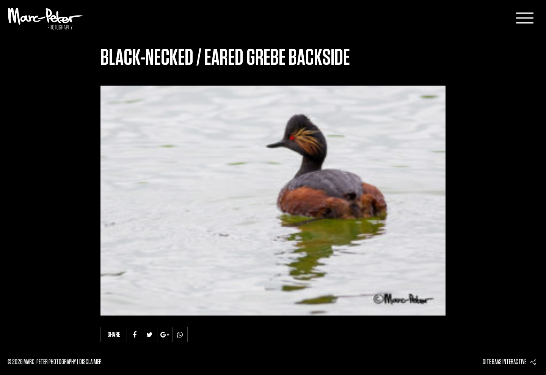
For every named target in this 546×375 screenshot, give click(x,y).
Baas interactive (509, 362)
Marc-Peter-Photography (45, 19)
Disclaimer (90, 362)
